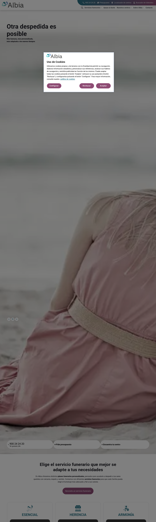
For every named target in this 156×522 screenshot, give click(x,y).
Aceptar (103, 86)
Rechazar (87, 86)
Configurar (54, 86)
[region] (79, 72)
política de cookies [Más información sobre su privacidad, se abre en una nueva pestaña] (67, 79)
